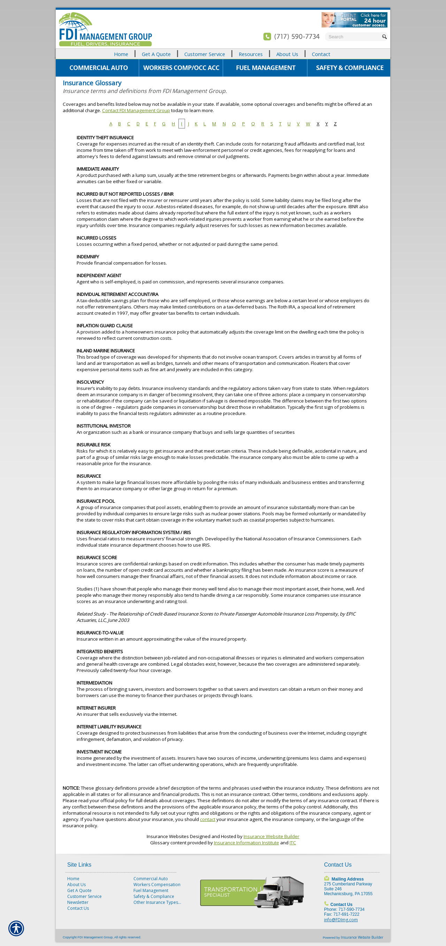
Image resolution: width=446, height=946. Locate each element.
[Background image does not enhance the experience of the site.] (223, 54)
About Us (76, 885)
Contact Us (78, 908)
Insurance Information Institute (246, 842)
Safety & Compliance (153, 896)
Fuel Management (150, 890)
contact (207, 819)
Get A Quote (79, 890)
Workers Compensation (156, 885)
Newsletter (78, 902)
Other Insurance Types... (157, 902)
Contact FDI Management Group (136, 110)
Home (73, 879)
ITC (293, 842)
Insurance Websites (168, 836)
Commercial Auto (150, 879)
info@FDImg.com (341, 920)
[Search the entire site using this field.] (353, 36)
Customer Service (84, 896)
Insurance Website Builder (271, 836)
